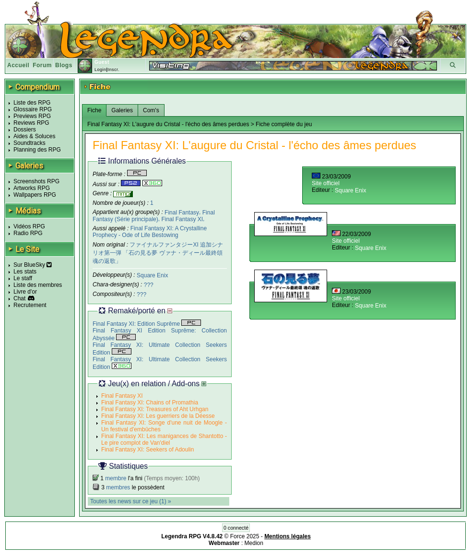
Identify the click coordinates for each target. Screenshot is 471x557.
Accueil (18, 65)
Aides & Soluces (34, 136)
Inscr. (113, 69)
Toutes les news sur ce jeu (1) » (130, 501)
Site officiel (326, 183)
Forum (42, 65)
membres (118, 487)
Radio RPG (28, 233)
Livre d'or (25, 291)
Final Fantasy (182, 212)
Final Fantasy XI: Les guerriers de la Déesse (158, 416)
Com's (151, 110)
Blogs (63, 65)
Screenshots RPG (36, 181)
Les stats (24, 271)
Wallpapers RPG (34, 194)
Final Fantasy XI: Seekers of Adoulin (147, 449)
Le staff (22, 278)
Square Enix (152, 275)
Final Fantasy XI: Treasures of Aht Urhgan (154, 409)
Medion (254, 543)
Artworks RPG (31, 188)
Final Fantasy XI (182, 219)
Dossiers (24, 129)
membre (115, 478)
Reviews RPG (31, 122)
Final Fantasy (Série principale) (154, 216)
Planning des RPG (37, 149)
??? (148, 285)
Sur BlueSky (32, 264)
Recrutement (30, 305)
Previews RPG (32, 116)
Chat (19, 298)
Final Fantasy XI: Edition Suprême (147, 323)
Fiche (94, 110)
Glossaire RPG (32, 109)
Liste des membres (37, 285)
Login (100, 69)
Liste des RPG (31, 102)
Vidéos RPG (29, 226)
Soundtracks (29, 143)
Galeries (122, 110)
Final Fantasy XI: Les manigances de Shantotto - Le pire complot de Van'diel (164, 439)
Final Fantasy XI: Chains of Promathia (149, 402)
